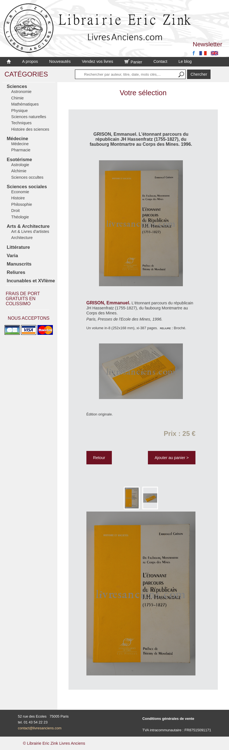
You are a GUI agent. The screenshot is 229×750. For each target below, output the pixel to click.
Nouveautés (60, 61)
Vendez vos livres (97, 61)
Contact (160, 61)
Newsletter (207, 44)
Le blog (185, 61)
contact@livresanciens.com (40, 728)
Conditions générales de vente (168, 718)
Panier (133, 62)
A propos (30, 61)
